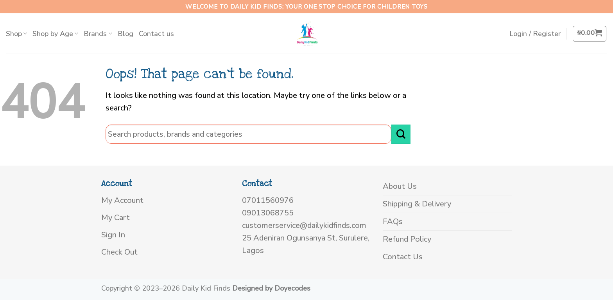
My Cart (115, 217)
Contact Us (403, 256)
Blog (125, 33)
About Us (400, 186)
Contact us (156, 33)
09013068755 (268, 213)
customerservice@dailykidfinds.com (304, 225)
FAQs (393, 221)
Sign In (113, 235)
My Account (122, 200)
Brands (98, 33)
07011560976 (268, 200)
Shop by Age (55, 33)
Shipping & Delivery (417, 204)
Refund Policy (407, 239)
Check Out (119, 252)
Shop (16, 33)
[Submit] (400, 134)
